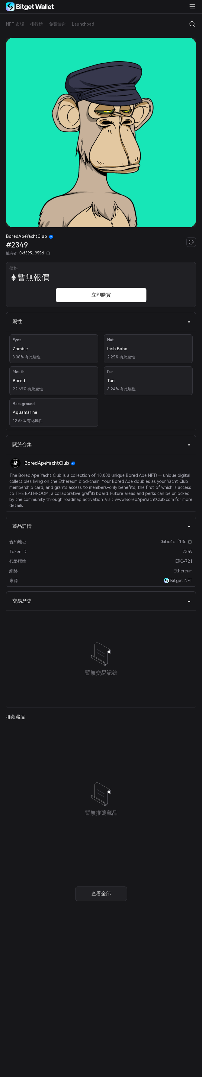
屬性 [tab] (101, 321)
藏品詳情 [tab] (101, 526)
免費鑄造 (57, 24)
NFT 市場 (15, 24)
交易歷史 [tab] (101, 601)
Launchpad (83, 24)
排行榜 (36, 24)
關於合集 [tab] (101, 444)
